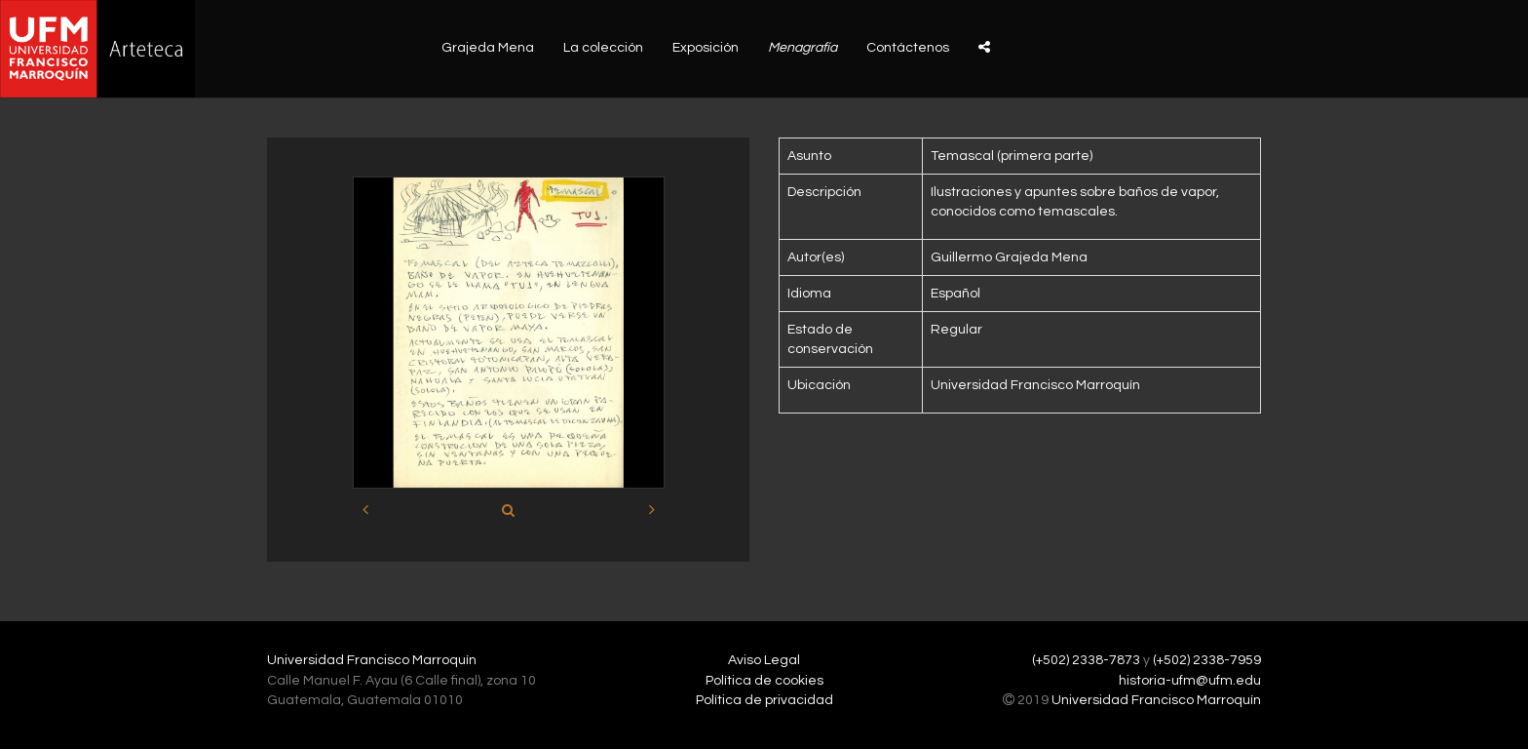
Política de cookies (764, 681)
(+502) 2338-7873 (1086, 660)
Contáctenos (907, 48)
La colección (603, 48)
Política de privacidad (764, 700)
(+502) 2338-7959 (1207, 660)
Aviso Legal (764, 660)
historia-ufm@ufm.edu (1190, 681)
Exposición (705, 48)
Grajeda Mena (487, 48)
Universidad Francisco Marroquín (372, 660)
